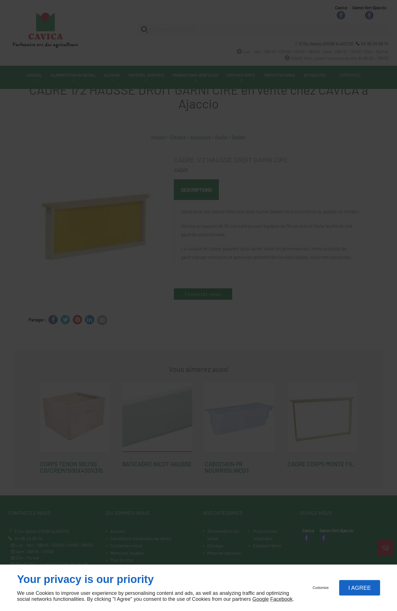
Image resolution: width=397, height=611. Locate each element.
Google (260, 599)
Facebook (281, 599)
